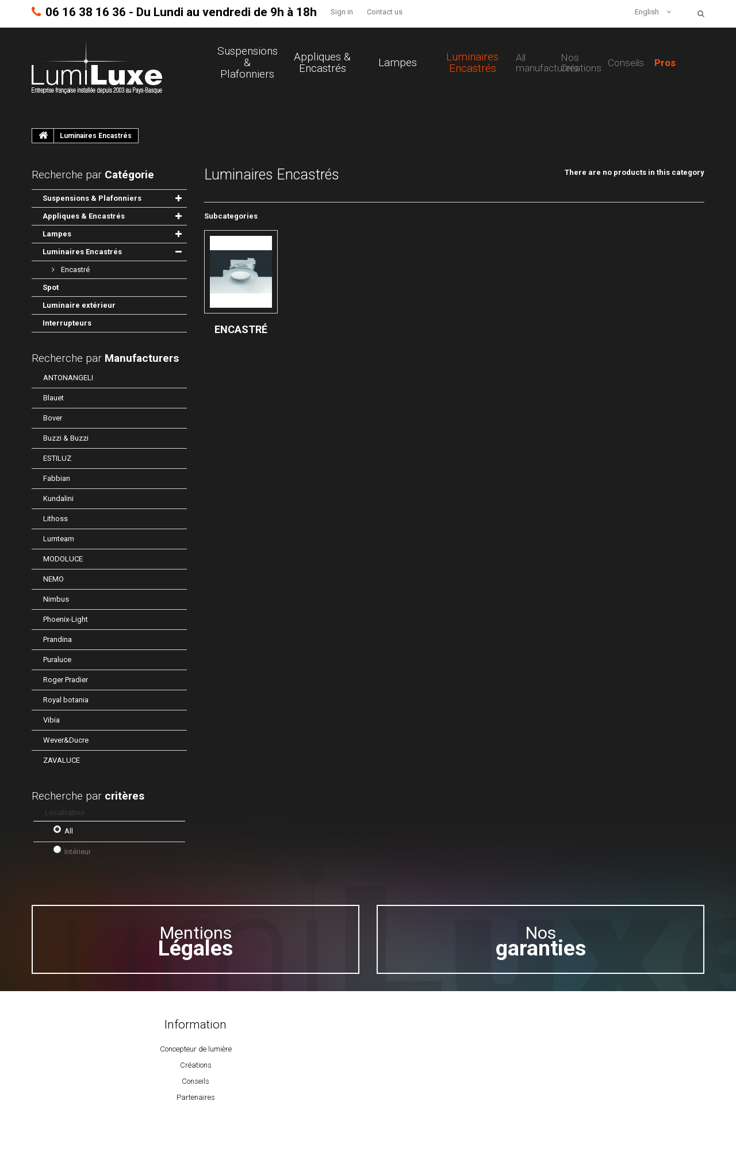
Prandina (57, 639)
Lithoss (55, 518)
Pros (665, 63)
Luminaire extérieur (79, 305)
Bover (52, 418)
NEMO (53, 579)
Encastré (74, 269)
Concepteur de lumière (196, 1049)
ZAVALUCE (61, 760)
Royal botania (66, 699)
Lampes (397, 62)
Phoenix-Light (65, 619)
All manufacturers (547, 62)
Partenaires (196, 1097)
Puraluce (57, 659)
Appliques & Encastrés (322, 62)
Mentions (195, 941)
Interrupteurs (67, 323)
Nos (541, 941)
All (68, 831)
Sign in (342, 11)
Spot (51, 287)
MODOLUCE (63, 559)
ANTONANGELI (68, 377)
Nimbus (56, 599)
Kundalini (58, 498)
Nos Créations (581, 62)
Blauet (53, 397)
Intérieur (77, 851)
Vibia (51, 720)
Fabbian (56, 478)
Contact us (384, 11)
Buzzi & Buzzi (66, 438)
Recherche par (105, 358)
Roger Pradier (65, 679)
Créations (196, 1065)
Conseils (626, 63)
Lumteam (58, 538)
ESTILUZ (57, 458)
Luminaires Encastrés (472, 62)
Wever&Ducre (66, 740)
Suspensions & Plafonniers (247, 62)
